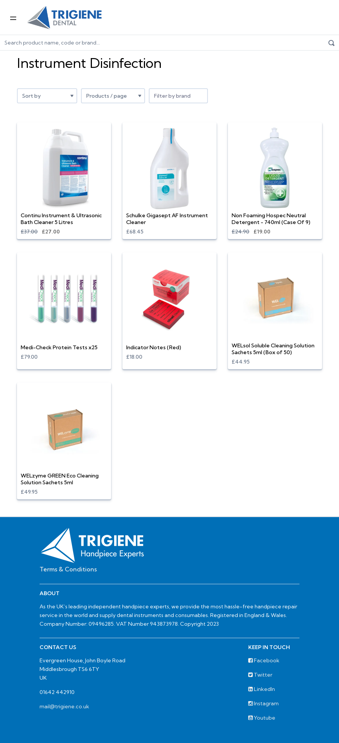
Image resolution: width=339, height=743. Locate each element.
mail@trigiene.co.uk (64, 706)
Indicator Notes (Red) (153, 347)
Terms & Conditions (68, 569)
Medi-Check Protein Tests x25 (59, 347)
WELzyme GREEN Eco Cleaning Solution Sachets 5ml (60, 479)
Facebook (263, 660)
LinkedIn (261, 689)
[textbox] (178, 96)
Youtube (261, 717)
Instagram (263, 703)
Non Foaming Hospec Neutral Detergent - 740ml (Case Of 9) (271, 219)
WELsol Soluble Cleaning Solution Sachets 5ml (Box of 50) (273, 349)
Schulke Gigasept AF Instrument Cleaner (167, 219)
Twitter (260, 674)
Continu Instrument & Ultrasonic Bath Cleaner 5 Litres (61, 219)
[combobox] (178, 95)
